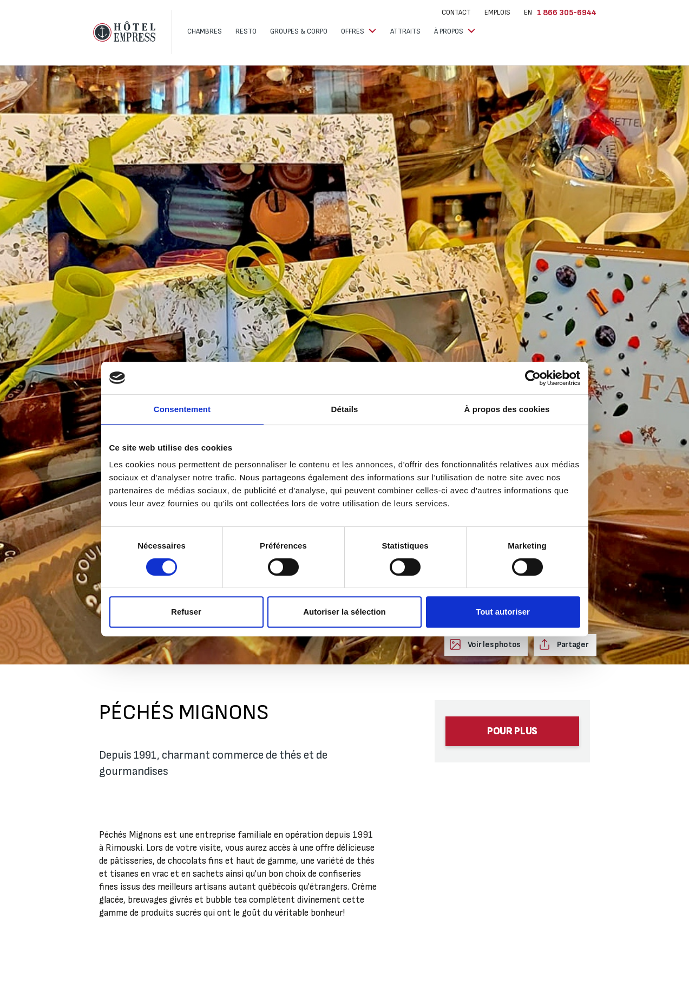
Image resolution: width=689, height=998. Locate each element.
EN (528, 12)
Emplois (497, 12)
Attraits (405, 31)
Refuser (186, 611)
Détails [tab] (344, 409)
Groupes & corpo (298, 31)
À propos (449, 31)
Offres (353, 31)
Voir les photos (493, 645)
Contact (456, 12)
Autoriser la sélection (344, 611)
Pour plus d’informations (513, 735)
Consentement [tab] (182, 409)
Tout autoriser (503, 611)
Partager (571, 645)
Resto (246, 31)
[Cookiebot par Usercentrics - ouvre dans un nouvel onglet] (532, 378)
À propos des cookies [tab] (507, 409)
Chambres (204, 31)
